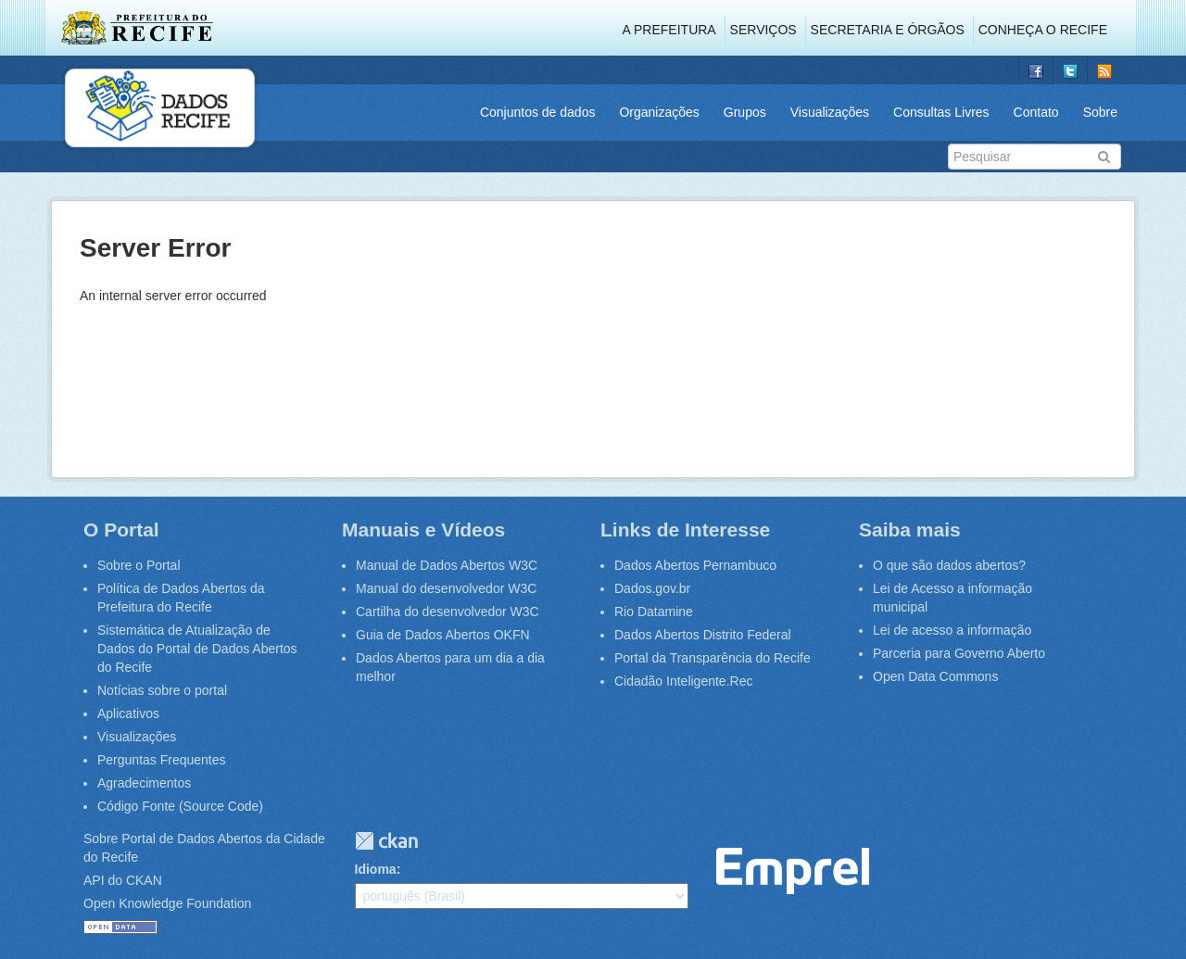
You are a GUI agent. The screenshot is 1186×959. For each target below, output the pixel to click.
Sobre (1100, 112)
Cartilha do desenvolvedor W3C (447, 611)
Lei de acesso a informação (952, 630)
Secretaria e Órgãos (888, 29)
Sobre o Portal (139, 565)
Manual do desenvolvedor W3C (446, 588)
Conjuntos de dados (538, 112)
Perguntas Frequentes (161, 759)
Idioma (376, 869)
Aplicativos (128, 713)
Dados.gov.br (652, 588)
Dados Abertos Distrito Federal (702, 634)
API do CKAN (122, 880)
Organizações (659, 112)
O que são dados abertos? (949, 565)
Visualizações (829, 112)
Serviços (763, 29)
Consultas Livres (941, 112)
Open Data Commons (935, 676)
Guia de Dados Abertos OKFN (443, 634)
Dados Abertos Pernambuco (695, 565)
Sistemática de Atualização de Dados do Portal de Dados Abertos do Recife (197, 649)
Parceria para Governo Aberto (959, 653)
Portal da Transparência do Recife (712, 657)
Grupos (745, 112)
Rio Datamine (653, 611)
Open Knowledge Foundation (167, 903)
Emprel (792, 871)
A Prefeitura (669, 29)
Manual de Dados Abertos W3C (446, 565)
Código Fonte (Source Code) (180, 806)
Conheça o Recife (1042, 29)
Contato (1036, 112)
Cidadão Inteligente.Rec (683, 681)
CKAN (386, 841)
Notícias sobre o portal (162, 690)
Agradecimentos (144, 783)
